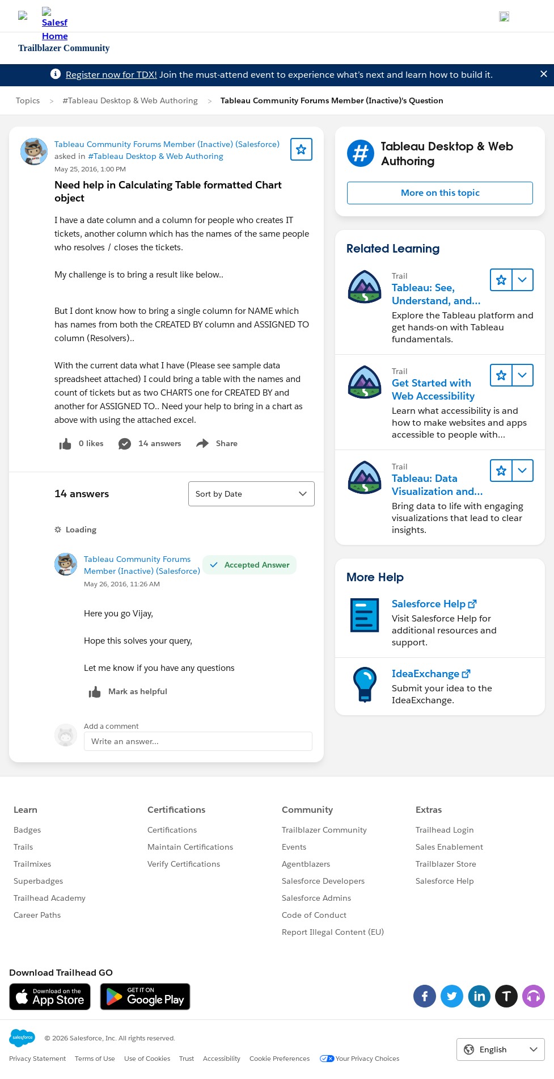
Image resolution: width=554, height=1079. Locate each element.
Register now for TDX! (111, 75)
